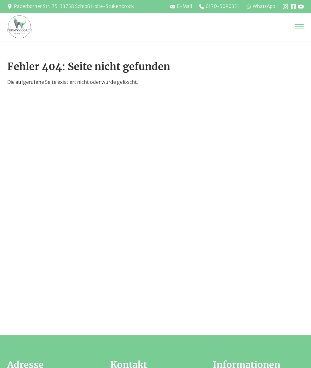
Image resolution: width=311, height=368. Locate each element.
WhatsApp (259, 7)
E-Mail (176, 7)
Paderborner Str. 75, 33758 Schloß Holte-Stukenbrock (76, 7)
